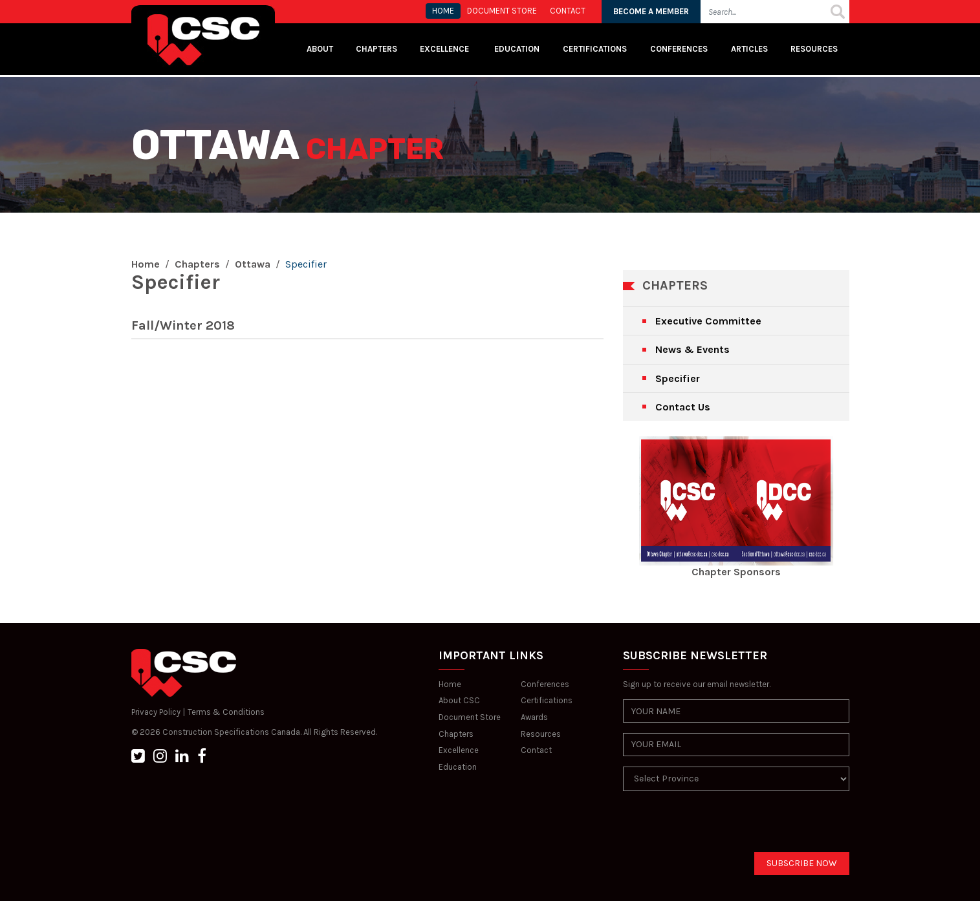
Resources (814, 49)
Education (458, 767)
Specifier (677, 378)
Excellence (445, 49)
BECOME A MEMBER (651, 11)
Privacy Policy (155, 712)
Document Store (470, 717)
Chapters (376, 49)
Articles (749, 49)
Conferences (679, 49)
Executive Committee (708, 321)
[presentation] (721, 826)
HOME (443, 11)
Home (145, 264)
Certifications (595, 49)
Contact (536, 750)
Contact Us (682, 407)
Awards (534, 717)
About (320, 49)
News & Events (692, 349)
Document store (502, 11)
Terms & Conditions (226, 712)
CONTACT (567, 11)
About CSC (459, 700)
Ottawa (252, 264)
